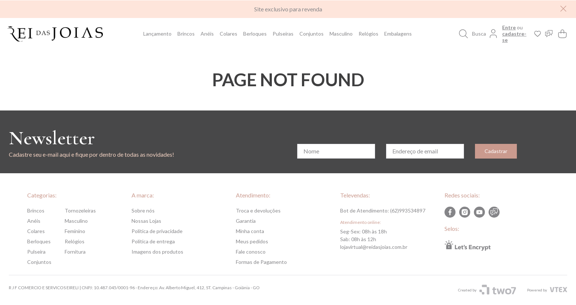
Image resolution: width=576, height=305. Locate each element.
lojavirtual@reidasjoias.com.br (373, 247)
